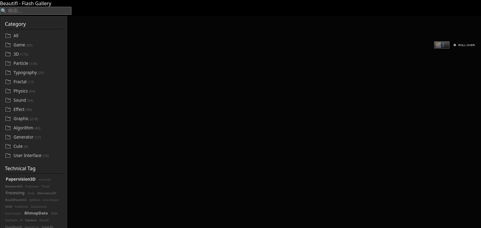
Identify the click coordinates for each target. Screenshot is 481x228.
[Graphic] (38, 119)
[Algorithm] (38, 128)
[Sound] (38, 100)
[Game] (38, 45)
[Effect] (38, 109)
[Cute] (38, 146)
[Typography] (38, 72)
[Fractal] (38, 82)
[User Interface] (38, 155)
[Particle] (38, 63)
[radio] (438, 45)
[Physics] (38, 91)
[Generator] (38, 137)
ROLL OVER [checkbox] (466, 45)
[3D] (38, 54)
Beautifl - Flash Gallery (25, 3)
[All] (38, 35)
